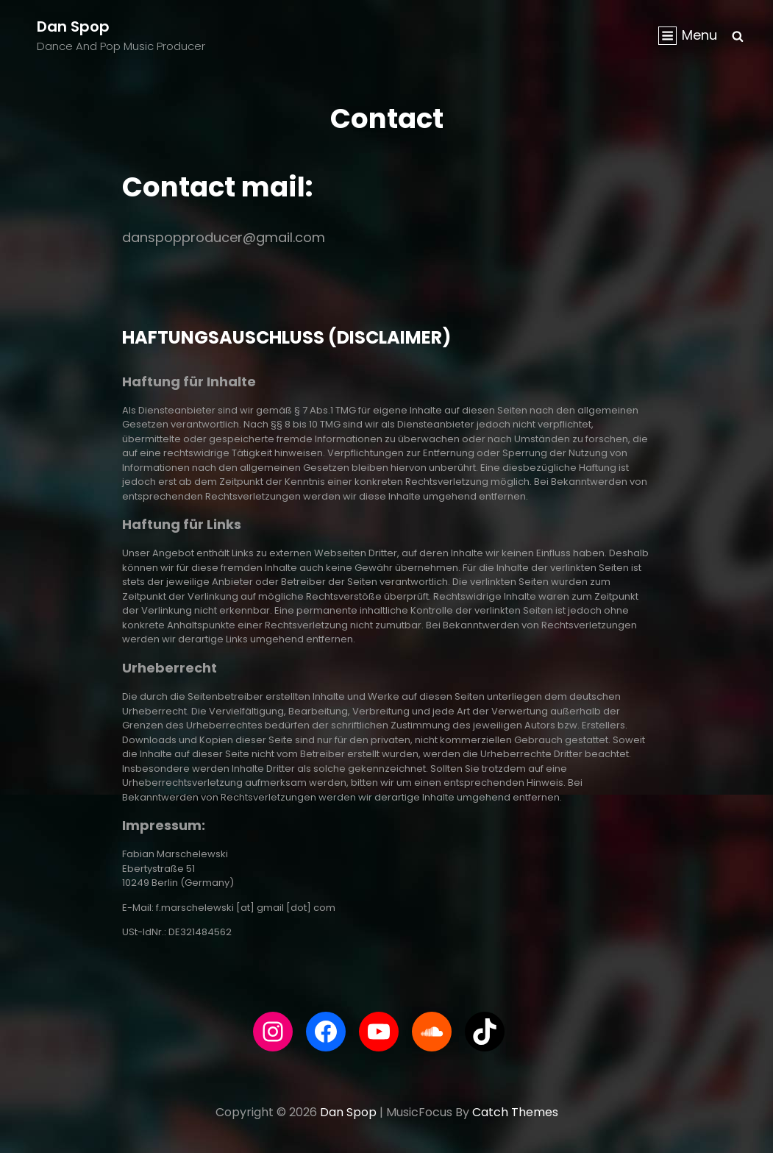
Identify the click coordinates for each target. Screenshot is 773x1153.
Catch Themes (515, 1112)
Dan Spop (73, 26)
